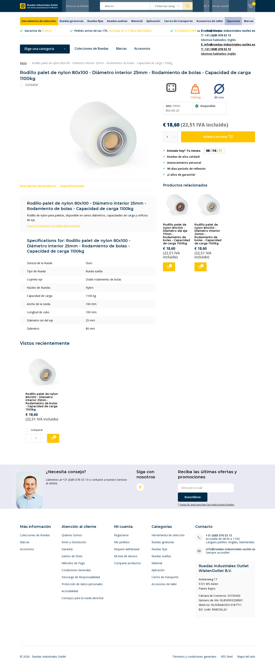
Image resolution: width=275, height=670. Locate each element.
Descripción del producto (38, 189)
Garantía (67, 552)
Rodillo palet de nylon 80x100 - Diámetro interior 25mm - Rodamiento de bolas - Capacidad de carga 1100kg (42, 404)
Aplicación (153, 24)
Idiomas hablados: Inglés (228, 38)
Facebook (140, 489)
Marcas (248, 24)
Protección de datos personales (82, 587)
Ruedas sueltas (117, 24)
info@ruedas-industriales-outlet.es (230, 552)
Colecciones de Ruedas (92, 52)
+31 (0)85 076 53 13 (219, 538)
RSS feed (227, 659)
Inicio (23, 66)
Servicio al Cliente (77, 6)
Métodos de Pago (73, 566)
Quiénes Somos (72, 538)
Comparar (34, 433)
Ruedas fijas (95, 24)
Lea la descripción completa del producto (53, 229)
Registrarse (121, 538)
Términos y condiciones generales (194, 659)
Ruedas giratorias (72, 24)
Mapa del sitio (246, 659)
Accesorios (144, 52)
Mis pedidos (122, 545)
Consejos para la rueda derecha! (82, 601)
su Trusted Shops (198, 34)
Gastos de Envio (72, 559)
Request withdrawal (126, 552)
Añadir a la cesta (169, 269)
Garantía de (38, 34)
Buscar (188, 6)
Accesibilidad (70, 594)
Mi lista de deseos (125, 559)
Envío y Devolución (74, 545)
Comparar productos (127, 566)
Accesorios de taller (209, 24)
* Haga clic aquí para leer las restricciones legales (206, 507)
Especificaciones (72, 189)
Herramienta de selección (39, 24)
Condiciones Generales (76, 573)
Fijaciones (233, 24)
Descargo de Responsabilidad (81, 580)
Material (137, 24)
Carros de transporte (178, 24)
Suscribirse (192, 500)
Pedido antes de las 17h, (113, 34)
